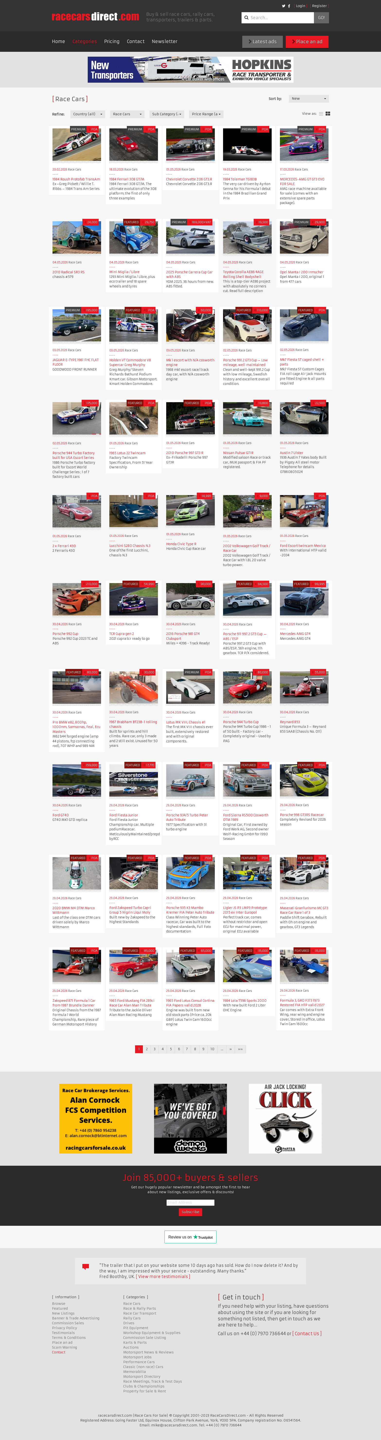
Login (300, 6)
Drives (128, 1323)
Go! (321, 17)
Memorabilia (134, 1371)
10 (212, 1049)
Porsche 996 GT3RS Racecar (302, 815)
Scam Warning (64, 1347)
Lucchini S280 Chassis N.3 (129, 546)
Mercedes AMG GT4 (295, 634)
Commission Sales (68, 1323)
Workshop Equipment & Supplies (152, 1333)
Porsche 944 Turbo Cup (241, 722)
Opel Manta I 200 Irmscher (301, 272)
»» (240, 1049)
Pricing (112, 41)
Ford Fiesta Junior (123, 815)
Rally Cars (132, 1318)
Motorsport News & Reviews (148, 1352)
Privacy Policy (64, 1328)
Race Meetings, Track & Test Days (152, 1381)
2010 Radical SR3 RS (68, 272)
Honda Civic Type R (181, 544)
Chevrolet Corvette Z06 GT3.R (189, 179)
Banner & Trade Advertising (75, 1318)
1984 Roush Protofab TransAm (76, 179)
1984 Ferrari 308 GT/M (126, 179)
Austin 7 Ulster (291, 453)
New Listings (63, 1313)
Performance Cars (139, 1362)
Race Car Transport (139, 1313)
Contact (136, 41)
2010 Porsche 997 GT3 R (184, 453)
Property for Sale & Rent (144, 1391)
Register (319, 6)
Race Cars (131, 1303)
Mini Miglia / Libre (124, 272)
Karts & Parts (135, 1342)
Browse (58, 1303)
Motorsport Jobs (137, 1357)
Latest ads (263, 41)
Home (58, 41)
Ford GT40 (60, 815)
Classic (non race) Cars (143, 1367)
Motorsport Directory (141, 1376)
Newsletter (164, 41)
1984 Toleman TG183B (240, 179)
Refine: (58, 114)
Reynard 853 (290, 722)
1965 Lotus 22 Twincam (127, 453)
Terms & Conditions (69, 1337)
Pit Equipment (135, 1328)
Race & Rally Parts (139, 1308)
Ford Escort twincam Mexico (303, 546)
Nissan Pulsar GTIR (238, 453)
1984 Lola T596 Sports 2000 (245, 1001)
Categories (84, 41)
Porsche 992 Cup (65, 634)
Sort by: (275, 99)
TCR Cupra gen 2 (121, 634)
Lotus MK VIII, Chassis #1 (185, 722)
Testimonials (63, 1333)
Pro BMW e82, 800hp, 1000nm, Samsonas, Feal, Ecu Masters (76, 727)
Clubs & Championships (144, 1386)
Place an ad (307, 41)
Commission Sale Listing (144, 1337)
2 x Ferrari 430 (64, 546)
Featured (60, 1308)
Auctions (131, 1347)
